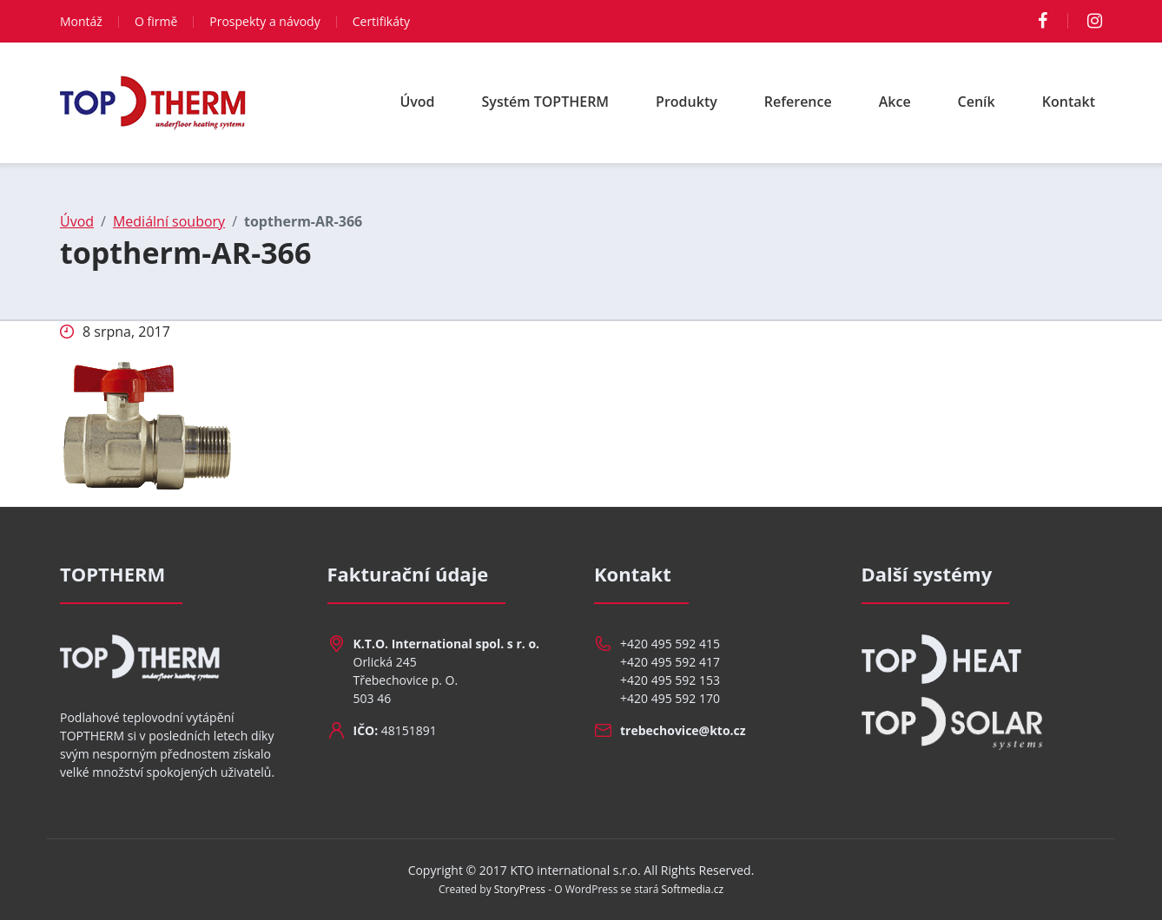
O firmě (156, 21)
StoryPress (519, 889)
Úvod (416, 101)
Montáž (81, 21)
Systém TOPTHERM (546, 101)
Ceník (976, 101)
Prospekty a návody (264, 21)
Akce (895, 101)
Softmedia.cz (693, 889)
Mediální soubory (169, 221)
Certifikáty (381, 21)
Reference (798, 101)
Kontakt (1068, 101)
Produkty (686, 101)
